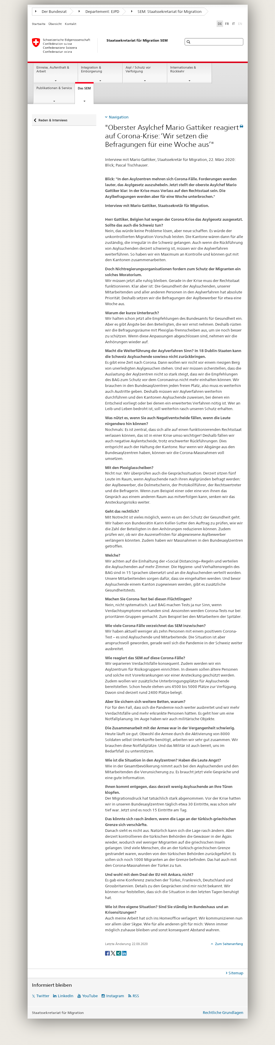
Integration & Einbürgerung (91, 69)
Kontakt (70, 24)
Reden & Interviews (52, 118)
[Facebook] (108, 953)
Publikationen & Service (54, 88)
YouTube (90, 995)
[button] (189, 41)
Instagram (115, 995)
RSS (136, 995)
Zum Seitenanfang (228, 944)
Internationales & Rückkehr (183, 69)
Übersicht (55, 24)
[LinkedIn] (124, 953)
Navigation (119, 117)
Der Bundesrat (51, 11)
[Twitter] (113, 953)
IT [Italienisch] (233, 24)
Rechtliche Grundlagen (223, 1012)
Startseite (38, 24)
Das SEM (86, 90)
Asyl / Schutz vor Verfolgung (138, 69)
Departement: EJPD (99, 11)
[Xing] (119, 953)
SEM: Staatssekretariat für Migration (166, 11)
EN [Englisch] (240, 23)
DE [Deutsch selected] (220, 24)
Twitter (42, 995)
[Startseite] (101, 45)
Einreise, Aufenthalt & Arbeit (52, 69)
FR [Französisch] (227, 24)
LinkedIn (65, 995)
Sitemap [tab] (236, 973)
